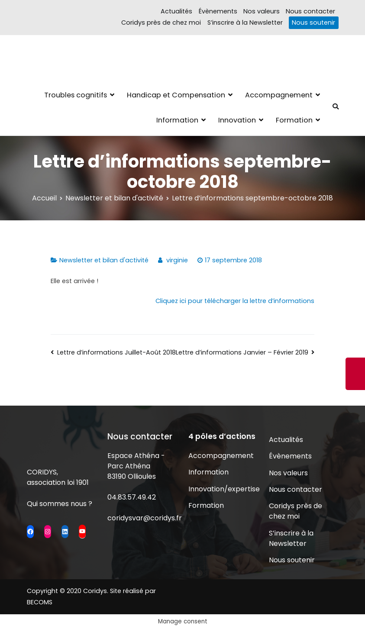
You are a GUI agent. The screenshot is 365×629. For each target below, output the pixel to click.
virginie (177, 260)
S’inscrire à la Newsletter (245, 22)
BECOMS (39, 602)
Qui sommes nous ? (59, 504)
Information (177, 120)
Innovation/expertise (223, 489)
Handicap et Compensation (176, 95)
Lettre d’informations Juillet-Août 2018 (116, 352)
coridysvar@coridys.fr (144, 518)
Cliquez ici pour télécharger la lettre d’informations (234, 301)
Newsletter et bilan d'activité (104, 260)
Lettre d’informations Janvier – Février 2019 (242, 352)
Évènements (218, 11)
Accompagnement (279, 95)
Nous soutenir (313, 22)
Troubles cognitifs (75, 95)
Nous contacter (310, 11)
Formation (294, 120)
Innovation (237, 120)
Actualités (176, 11)
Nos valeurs (261, 11)
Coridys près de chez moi (161, 22)
